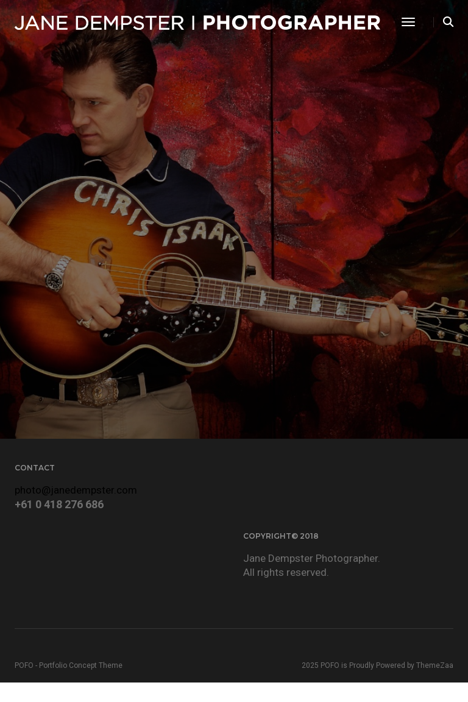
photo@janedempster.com (76, 490)
